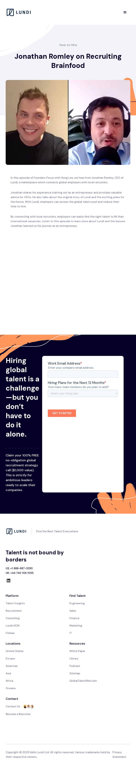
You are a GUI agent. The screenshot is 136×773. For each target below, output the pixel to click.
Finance (74, 618)
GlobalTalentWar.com (83, 681)
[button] (125, 12)
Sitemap (74, 673)
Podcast (74, 666)
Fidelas (10, 633)
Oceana (10, 688)
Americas (12, 666)
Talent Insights (15, 603)
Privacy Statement (119, 755)
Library (73, 658)
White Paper (77, 651)
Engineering (77, 603)
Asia (8, 673)
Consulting (13, 618)
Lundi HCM (12, 625)
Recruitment (14, 611)
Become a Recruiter (18, 714)
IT (70, 633)
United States (15, 651)
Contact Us (13, 706)
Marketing (75, 625)
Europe (10, 658)
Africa (9, 681)
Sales (72, 611)
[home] (19, 12)
